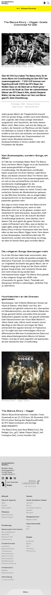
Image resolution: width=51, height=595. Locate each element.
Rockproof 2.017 (7, 537)
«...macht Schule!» (8, 580)
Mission (28, 505)
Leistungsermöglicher (33, 508)
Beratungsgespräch (8, 532)
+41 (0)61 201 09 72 (8, 474)
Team (28, 526)
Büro (28, 529)
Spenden (29, 510)
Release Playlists (7, 517)
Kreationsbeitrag (7, 554)
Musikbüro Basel (8, 464)
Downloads (30, 541)
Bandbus (5, 570)
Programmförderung (9, 563)
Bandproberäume (8, 573)
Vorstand (29, 503)
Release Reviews (7, 515)
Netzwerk (29, 513)
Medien (28, 544)
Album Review (17, 107)
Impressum (30, 549)
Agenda (4, 505)
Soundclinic (6, 546)
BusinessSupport (7, 559)
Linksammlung (7, 539)
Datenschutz (30, 551)
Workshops (5, 535)
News (3, 503)
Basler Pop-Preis (7, 556)
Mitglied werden (31, 520)
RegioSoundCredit (32, 107)
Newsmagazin (6, 508)
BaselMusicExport (8, 561)
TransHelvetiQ (7, 551)
